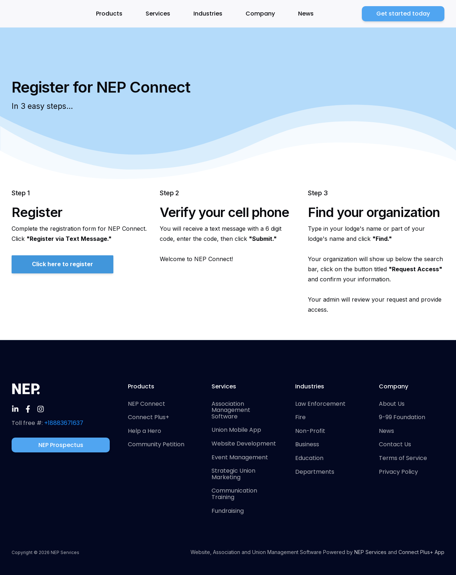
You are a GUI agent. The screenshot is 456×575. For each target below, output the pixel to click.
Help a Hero (144, 431)
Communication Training (234, 493)
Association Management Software (231, 410)
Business (307, 444)
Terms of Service (403, 458)
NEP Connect (146, 404)
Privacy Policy (398, 472)
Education (309, 458)
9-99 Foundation (402, 417)
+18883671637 (63, 423)
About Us (392, 404)
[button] (113, 14)
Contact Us (395, 444)
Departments (314, 472)
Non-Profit (310, 431)
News (306, 13)
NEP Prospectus (60, 445)
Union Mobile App (236, 430)
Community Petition (156, 444)
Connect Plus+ (148, 417)
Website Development (244, 443)
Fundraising (228, 511)
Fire (300, 417)
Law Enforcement (320, 404)
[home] (30, 14)
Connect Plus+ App (421, 552)
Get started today (403, 13)
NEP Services (370, 552)
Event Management (240, 457)
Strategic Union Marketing (233, 474)
